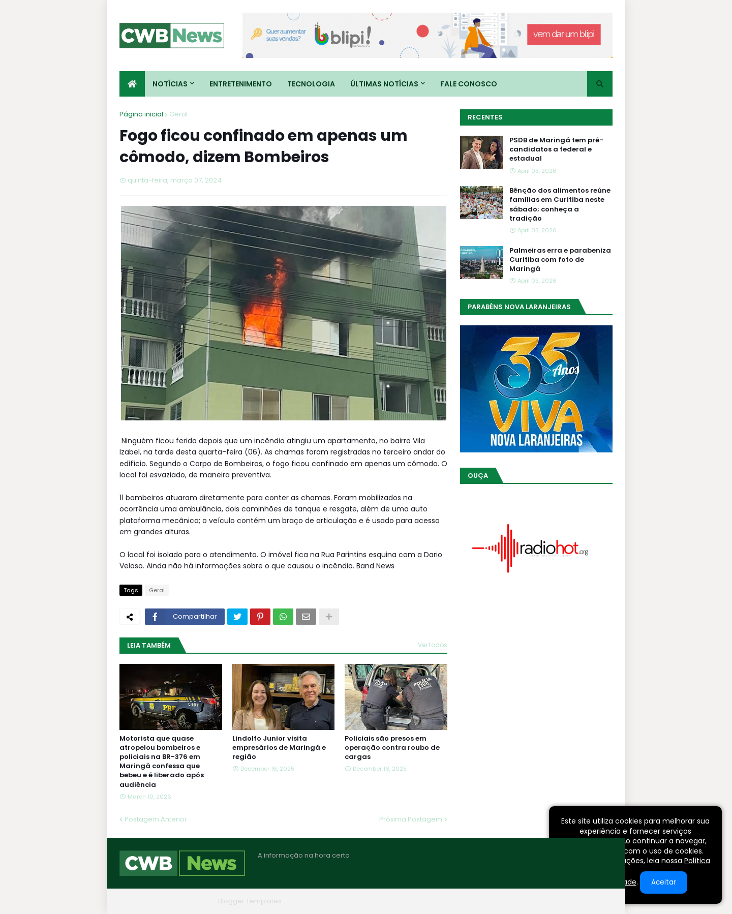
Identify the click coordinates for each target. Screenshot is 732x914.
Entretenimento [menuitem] (240, 84)
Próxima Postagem (410, 819)
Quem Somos (503, 901)
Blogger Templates (250, 901)
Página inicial (141, 114)
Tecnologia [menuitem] (311, 84)
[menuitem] (132, 84)
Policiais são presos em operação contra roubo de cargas (392, 747)
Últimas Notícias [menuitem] (384, 84)
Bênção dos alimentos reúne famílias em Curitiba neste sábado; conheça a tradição (560, 204)
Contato (550, 901)
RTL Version (594, 901)
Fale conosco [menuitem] (468, 84)
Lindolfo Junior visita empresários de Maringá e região (279, 747)
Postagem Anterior (156, 819)
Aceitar (663, 882)
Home (459, 901)
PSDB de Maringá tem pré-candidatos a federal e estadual (556, 149)
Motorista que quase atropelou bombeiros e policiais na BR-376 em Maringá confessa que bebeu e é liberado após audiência (161, 761)
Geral (178, 114)
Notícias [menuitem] (170, 84)
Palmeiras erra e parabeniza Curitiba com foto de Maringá (560, 259)
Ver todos (432, 645)
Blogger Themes (186, 901)
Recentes (485, 117)
